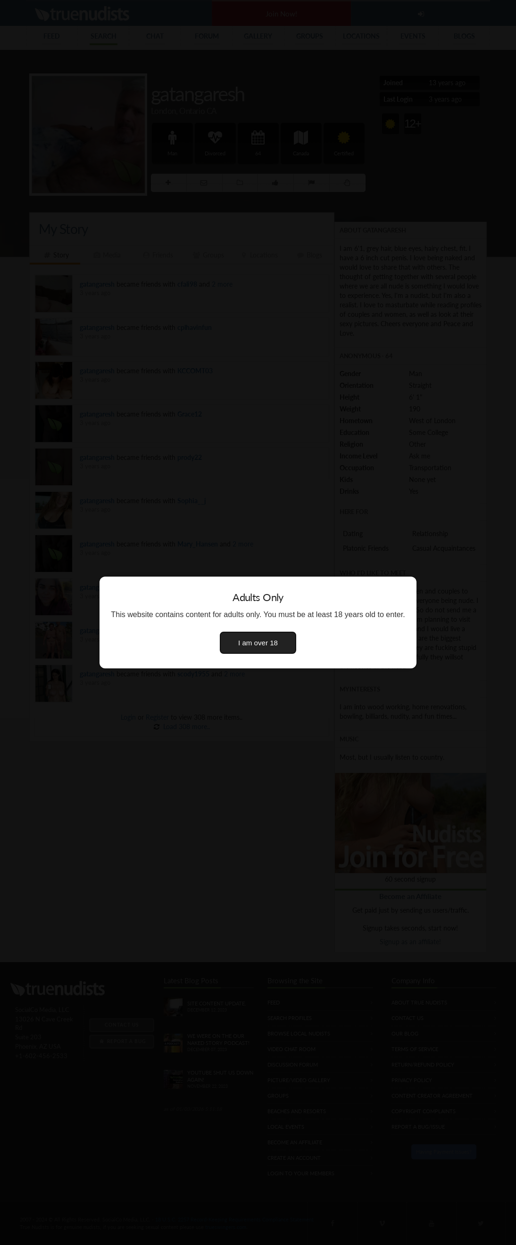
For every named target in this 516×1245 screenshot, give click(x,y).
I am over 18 (258, 643)
